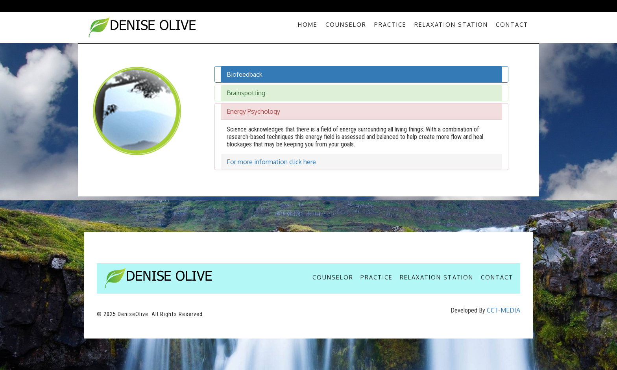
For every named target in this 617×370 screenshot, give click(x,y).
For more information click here (271, 162)
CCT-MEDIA (503, 310)
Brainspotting (246, 93)
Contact (512, 24)
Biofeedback (244, 74)
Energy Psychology (253, 111)
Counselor (345, 24)
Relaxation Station (451, 24)
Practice (390, 24)
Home (308, 24)
